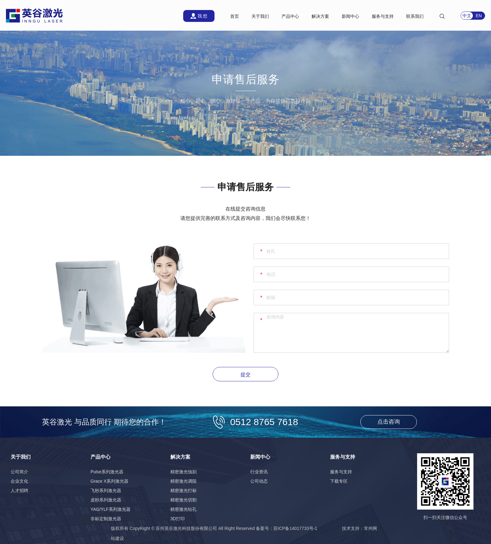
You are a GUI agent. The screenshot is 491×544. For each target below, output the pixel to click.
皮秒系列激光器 (105, 499)
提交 (245, 374)
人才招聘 (19, 490)
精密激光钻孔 (183, 509)
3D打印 (177, 518)
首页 (234, 16)
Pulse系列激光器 (106, 471)
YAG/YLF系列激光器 (110, 509)
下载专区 (339, 481)
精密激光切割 (183, 499)
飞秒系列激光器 (105, 490)
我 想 (203, 15)
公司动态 (259, 481)
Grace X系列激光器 (109, 481)
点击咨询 (388, 422)
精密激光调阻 (183, 481)
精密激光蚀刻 (183, 471)
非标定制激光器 (105, 518)
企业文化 (19, 481)
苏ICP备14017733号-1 (295, 528)
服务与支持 (341, 471)
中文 (467, 15)
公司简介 (19, 471)
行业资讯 (259, 471)
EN (479, 15)
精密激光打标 (183, 490)
